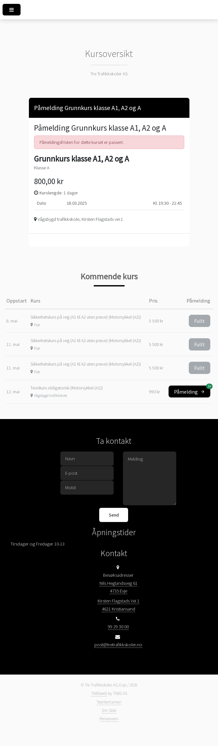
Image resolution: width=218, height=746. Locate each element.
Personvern (109, 719)
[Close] (179, 107)
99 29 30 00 (118, 626)
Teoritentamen (109, 702)
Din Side (109, 710)
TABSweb (99, 693)
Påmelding (192, 390)
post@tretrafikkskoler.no (118, 645)
